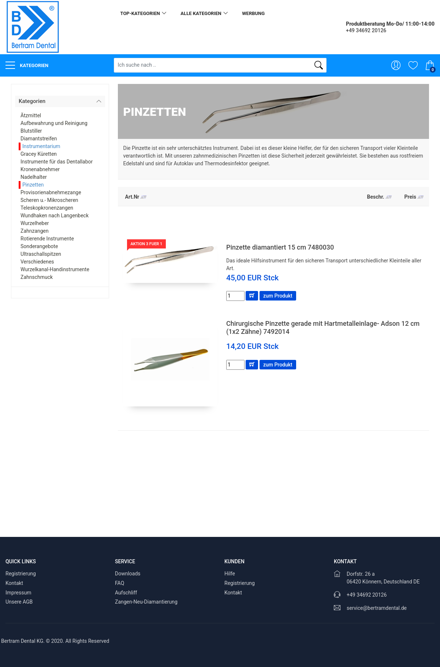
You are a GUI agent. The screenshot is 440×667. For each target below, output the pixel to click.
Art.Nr (132, 197)
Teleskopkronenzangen (46, 208)
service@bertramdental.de (377, 608)
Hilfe (229, 573)
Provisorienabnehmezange (50, 192)
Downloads (128, 573)
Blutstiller (31, 131)
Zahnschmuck (36, 277)
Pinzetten (33, 185)
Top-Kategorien (140, 13)
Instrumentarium (41, 146)
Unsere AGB (19, 602)
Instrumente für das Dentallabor (56, 162)
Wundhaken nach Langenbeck (54, 215)
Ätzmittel (30, 115)
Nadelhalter (33, 177)
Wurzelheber (34, 223)
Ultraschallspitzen (40, 254)
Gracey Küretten (38, 154)
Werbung (253, 13)
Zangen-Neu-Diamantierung (146, 602)
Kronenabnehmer (40, 169)
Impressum (18, 593)
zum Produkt (277, 296)
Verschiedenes (37, 262)
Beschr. (375, 197)
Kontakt (14, 583)
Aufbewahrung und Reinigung (53, 123)
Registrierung (20, 573)
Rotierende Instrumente (47, 239)
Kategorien (26, 65)
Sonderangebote (39, 246)
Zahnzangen (34, 231)
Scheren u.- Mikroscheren (49, 200)
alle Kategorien (200, 13)
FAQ (119, 583)
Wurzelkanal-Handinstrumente (54, 269)
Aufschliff (126, 593)
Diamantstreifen (38, 138)
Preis (410, 197)
